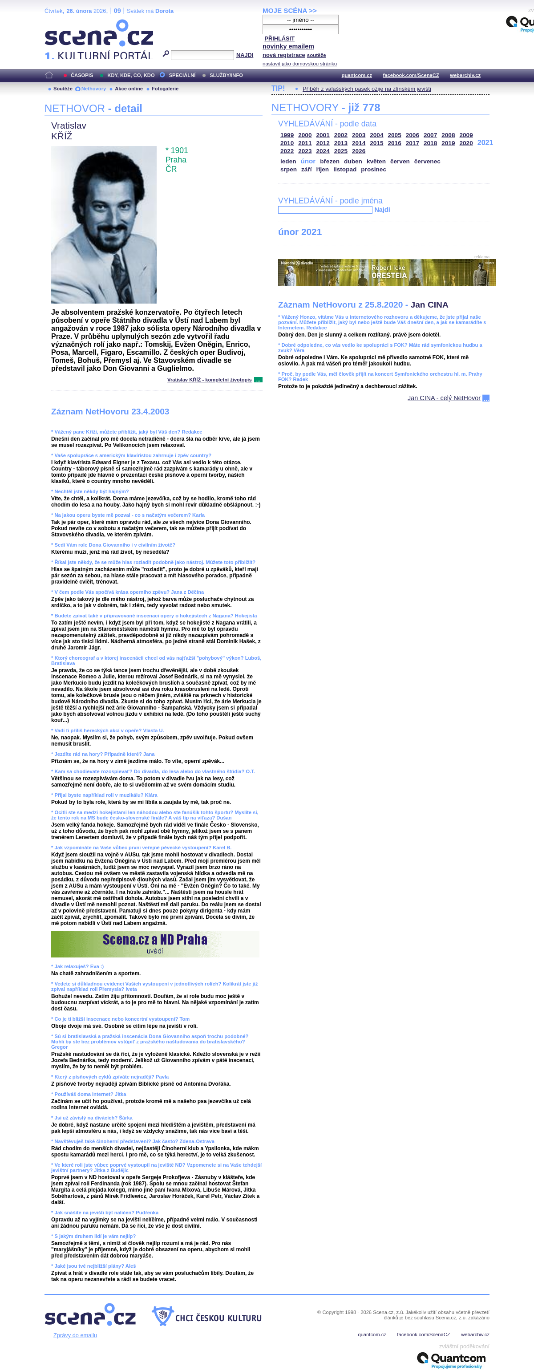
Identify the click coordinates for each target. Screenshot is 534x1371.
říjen (322, 169)
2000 (305, 135)
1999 (287, 135)
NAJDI (244, 55)
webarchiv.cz (465, 75)
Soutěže (63, 88)
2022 (287, 151)
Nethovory (93, 88)
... (258, 379)
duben (353, 161)
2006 (412, 135)
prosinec (373, 169)
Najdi (382, 209)
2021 (485, 142)
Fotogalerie (165, 88)
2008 (448, 135)
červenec (427, 161)
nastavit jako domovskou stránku (300, 63)
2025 (341, 151)
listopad (344, 169)
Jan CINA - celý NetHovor (444, 398)
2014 (358, 143)
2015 (376, 143)
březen (330, 161)
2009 (466, 135)
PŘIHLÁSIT (279, 38)
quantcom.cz (357, 75)
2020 (466, 143)
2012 (323, 143)
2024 (323, 151)
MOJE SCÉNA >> (290, 10)
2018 (430, 143)
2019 (448, 143)
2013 (341, 143)
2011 (305, 143)
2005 (394, 135)
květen (376, 161)
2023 (305, 151)
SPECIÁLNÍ (182, 75)
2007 (430, 135)
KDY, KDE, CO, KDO (130, 75)
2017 (412, 143)
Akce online (129, 88)
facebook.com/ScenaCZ (411, 75)
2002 (341, 135)
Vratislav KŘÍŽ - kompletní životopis (209, 379)
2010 (287, 143)
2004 (376, 135)
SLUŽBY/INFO (226, 75)
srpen (288, 169)
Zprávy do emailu (75, 1335)
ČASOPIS (82, 75)
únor (308, 161)
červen (400, 161)
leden (288, 161)
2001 (323, 135)
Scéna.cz (59, 23)
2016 (394, 143)
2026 (358, 151)
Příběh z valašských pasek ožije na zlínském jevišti (367, 88)
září (306, 169)
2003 (358, 135)
